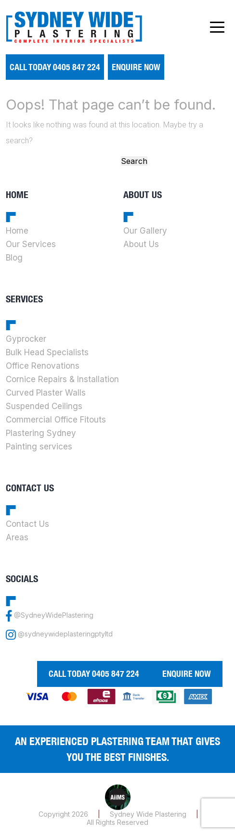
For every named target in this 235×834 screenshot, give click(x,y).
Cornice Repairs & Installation (62, 379)
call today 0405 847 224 (55, 67)
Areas (17, 537)
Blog (14, 257)
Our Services (31, 244)
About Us (141, 244)
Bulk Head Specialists (47, 352)
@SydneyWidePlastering (53, 615)
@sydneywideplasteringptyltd (65, 634)
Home (17, 231)
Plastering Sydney (41, 433)
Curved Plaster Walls (46, 393)
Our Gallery (145, 231)
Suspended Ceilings (44, 406)
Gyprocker (26, 339)
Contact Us (27, 524)
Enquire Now (136, 67)
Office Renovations (42, 366)
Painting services (39, 446)
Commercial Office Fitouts (56, 419)
